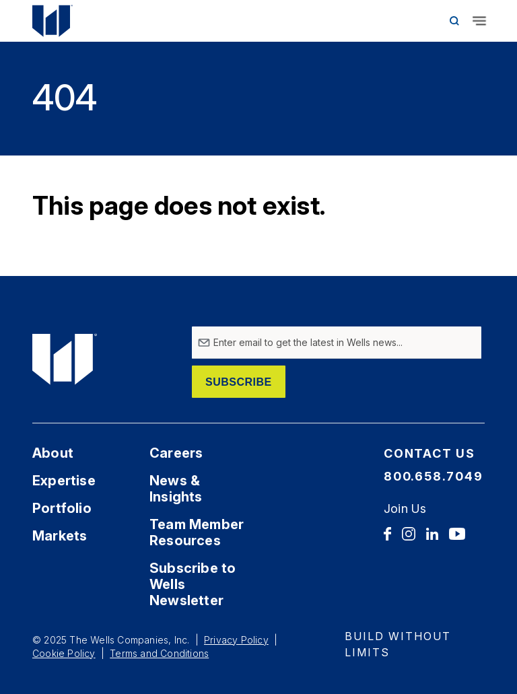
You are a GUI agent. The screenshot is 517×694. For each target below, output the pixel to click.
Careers (176, 453)
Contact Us (429, 453)
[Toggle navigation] (479, 21)
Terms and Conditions (159, 653)
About (52, 453)
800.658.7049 (433, 476)
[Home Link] (66, 21)
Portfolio (62, 508)
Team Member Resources (196, 532)
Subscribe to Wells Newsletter (192, 584)
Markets (59, 536)
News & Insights (176, 489)
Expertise (64, 481)
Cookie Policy (64, 653)
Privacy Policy (236, 640)
